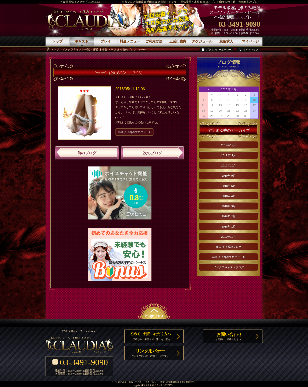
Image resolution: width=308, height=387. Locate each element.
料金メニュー (130, 41)
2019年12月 (228, 145)
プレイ (106, 41)
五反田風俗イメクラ (152, 385)
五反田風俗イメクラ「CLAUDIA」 (81, 1)
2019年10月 (228, 165)
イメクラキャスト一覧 (76, 49)
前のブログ (86, 153)
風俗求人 (226, 41)
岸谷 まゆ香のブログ (123, 49)
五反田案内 (177, 41)
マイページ (250, 41)
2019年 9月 (229, 175)
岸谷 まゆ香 (100, 49)
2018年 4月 (229, 196)
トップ (55, 49)
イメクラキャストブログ (229, 267)
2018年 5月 (229, 185)
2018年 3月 (229, 206)
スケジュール (202, 41)
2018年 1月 (229, 226)
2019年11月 (228, 155)
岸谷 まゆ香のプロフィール (134, 132)
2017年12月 (228, 236)
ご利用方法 (153, 41)
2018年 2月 (229, 216)
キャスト (81, 41)
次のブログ (152, 153)
